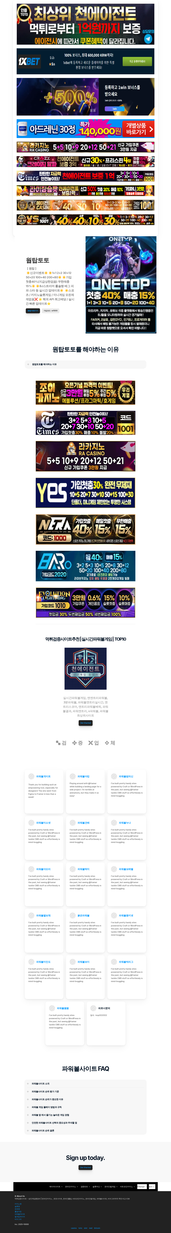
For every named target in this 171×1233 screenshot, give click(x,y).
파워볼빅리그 (126, 961)
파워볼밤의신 (126, 776)
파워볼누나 (125, 822)
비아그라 (18, 1219)
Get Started (85, 723)
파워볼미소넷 (43, 822)
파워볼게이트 (43, 776)
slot (85, 1228)
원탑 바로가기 (33, 311)
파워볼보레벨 (126, 869)
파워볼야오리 (43, 869)
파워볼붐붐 (63, 1008)
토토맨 (17, 1209)
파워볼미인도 (43, 961)
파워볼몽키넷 (126, 915)
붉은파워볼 (83, 915)
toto (80, 1228)
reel (90, 1228)
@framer (92, 783)
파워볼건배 (83, 822)
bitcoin (97, 1228)
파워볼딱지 (83, 869)
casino (74, 1228)
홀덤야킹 (18, 1211)
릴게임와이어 (20, 1217)
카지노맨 (18, 1204)
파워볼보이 (83, 961)
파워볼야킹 (83, 776)
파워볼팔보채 (43, 915)
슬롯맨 (17, 1206)
